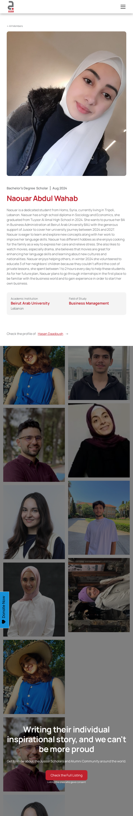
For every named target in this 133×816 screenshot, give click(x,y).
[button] (122, 7)
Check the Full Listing (66, 775)
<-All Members (15, 26)
